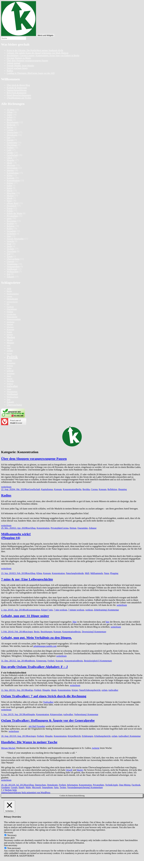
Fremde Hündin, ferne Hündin (20, 65)
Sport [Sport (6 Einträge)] (9, 376)
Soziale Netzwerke (15, 238)
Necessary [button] (8, 832)
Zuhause (92, 528)
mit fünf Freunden (37, 726)
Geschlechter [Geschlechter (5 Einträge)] (11, 314)
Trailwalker (48, 702)
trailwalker (113, 690)
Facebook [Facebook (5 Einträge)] (10, 307)
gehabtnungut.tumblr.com (44, 646)
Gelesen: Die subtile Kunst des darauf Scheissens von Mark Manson (37, 53)
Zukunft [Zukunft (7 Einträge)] (10, 402)
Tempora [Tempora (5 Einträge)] (10, 384)
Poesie (10, 208)
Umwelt (10, 261)
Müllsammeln (96, 573)
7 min (50, 610)
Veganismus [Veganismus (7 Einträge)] (12, 391)
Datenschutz (12, 132)
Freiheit (10, 147)
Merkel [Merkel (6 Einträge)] (10, 340)
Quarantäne (82, 528)
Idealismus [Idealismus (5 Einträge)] (10, 322)
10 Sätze (10, 109)
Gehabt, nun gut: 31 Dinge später (25, 616)
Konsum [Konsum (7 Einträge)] (10, 329)
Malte (28, 787)
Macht (10, 190)
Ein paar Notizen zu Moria (19, 58)
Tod (8, 254)
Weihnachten (12, 271)
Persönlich (11, 206)
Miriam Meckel (8, 748)
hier (107, 622)
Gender (10, 152)
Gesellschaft (12, 155)
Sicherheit (11, 233)
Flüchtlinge (12, 145)
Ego (8, 137)
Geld (9, 150)
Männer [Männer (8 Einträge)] (10, 342)
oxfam (104, 690)
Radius (10, 70)
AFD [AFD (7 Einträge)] (9, 288)
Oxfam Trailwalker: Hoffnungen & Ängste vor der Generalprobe (48, 720)
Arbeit (10, 117)
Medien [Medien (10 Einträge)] (11, 337)
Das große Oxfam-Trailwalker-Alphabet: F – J (34, 667)
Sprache (10, 241)
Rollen (10, 228)
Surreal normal (13, 63)
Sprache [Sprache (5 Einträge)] (10, 379)
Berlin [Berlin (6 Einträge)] (9, 291)
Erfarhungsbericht (102, 736)
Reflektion (112, 489)
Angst (9, 114)
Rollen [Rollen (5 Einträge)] (9, 368)
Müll (87, 573)
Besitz (9, 120)
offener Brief (12, 203)
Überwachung (13, 259)
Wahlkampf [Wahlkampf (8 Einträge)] (12, 394)
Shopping (122, 489)
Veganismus (12, 264)
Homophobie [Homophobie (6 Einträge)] (12, 317)
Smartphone (47, 787)
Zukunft (10, 276)
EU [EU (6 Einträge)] (8, 304)
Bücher (10, 127)
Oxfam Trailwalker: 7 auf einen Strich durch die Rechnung (43, 696)
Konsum (10, 178)
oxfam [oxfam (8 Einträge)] (10, 350)
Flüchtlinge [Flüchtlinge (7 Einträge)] (12, 309)
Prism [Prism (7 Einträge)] (9, 360)
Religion (10, 226)
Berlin (78, 489)
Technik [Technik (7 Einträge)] (10, 381)
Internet (10, 170)
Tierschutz (11, 251)
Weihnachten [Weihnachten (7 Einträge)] (12, 397)
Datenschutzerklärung (16, 90)
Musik (10, 198)
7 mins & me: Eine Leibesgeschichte (27, 579)
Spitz (56, 787)
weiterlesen (6, 487)
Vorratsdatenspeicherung (78, 787)
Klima (9, 175)
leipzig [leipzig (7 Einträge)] (10, 334)
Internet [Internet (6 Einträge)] (10, 324)
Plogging (114, 573)
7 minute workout (76, 610)
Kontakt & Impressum (17, 87)
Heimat (73, 528)
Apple (115, 785)
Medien (10, 195)
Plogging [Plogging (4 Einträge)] (9, 353)
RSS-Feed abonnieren (16, 93)
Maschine (11, 193)
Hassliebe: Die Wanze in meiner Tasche (29, 742)
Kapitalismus (13, 173)
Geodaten (5, 787)
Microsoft (36, 787)
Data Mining (124, 785)
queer (9, 218)
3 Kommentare (96, 787)
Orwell (69, 770)
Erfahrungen (87, 736)
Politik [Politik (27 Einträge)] (12, 357)
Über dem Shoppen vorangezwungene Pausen (27, 60)
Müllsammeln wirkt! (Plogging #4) (16, 536)
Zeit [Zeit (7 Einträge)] (8, 399)
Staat (9, 244)
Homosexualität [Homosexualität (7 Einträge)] (14, 319)
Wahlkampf (12, 269)
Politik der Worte (14, 213)
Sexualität (11, 231)
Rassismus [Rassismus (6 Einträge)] (11, 363)
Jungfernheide (77, 573)
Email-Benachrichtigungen (19, 95)
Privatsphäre (12, 216)
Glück (9, 157)
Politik (10, 211)
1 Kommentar (112, 610)
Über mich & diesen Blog (18, 85)
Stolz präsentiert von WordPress (35, 792)
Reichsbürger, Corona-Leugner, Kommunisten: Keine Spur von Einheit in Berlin (43, 55)
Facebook (136, 785)
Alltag (9, 112)
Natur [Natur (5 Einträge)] (9, 348)
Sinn (9, 236)
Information (12, 168)
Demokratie (12, 135)
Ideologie (11, 165)
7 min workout (60, 610)
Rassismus (11, 221)
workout (89, 610)
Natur (9, 201)
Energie (10, 140)
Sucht (9, 246)
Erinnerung (12, 142)
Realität (10, 223)
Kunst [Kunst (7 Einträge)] (9, 332)
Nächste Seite (10, 790)
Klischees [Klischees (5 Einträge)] (10, 327)
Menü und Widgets (45, 35)
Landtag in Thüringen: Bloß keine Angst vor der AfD (31, 73)
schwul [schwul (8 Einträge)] (10, 370)
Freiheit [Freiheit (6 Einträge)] (10, 312)
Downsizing (87, 631)
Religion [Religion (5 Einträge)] (10, 366)
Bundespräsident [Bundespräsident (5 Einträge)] (13, 294)
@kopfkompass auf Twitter (19, 98)
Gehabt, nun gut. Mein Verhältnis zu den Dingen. (36, 637)
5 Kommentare (99, 631)
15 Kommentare (104, 661)
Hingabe (10, 160)
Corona (10, 130)
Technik (10, 249)
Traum (10, 256)
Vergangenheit (13, 266)
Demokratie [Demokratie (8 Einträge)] (12, 298)
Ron (27, 489)
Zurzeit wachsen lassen (17, 68)
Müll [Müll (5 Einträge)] (8, 346)
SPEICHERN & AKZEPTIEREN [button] (19, 856)
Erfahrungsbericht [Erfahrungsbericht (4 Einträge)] (12, 302)
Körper (10, 183)
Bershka (86, 489)
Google (14, 787)
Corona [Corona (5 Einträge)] (9, 296)
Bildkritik (11, 125)
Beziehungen (13, 122)
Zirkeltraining (100, 610)
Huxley (80, 770)
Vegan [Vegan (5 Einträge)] (9, 389)
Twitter (63, 787)
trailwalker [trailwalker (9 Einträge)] (12, 386)
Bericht (77, 736)
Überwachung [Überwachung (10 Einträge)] (14, 404)
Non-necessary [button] (10, 845)
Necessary (12, 835)
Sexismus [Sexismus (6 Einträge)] (10, 373)
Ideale (9, 163)
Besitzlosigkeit (90, 661)
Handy (21, 787)
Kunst (9, 188)
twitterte (95, 748)
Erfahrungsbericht (92, 690)
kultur (9, 185)
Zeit (8, 274)
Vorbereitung (80, 714)
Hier (74, 622)
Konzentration (13, 180)
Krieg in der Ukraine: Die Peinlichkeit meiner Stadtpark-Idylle (35, 50)
